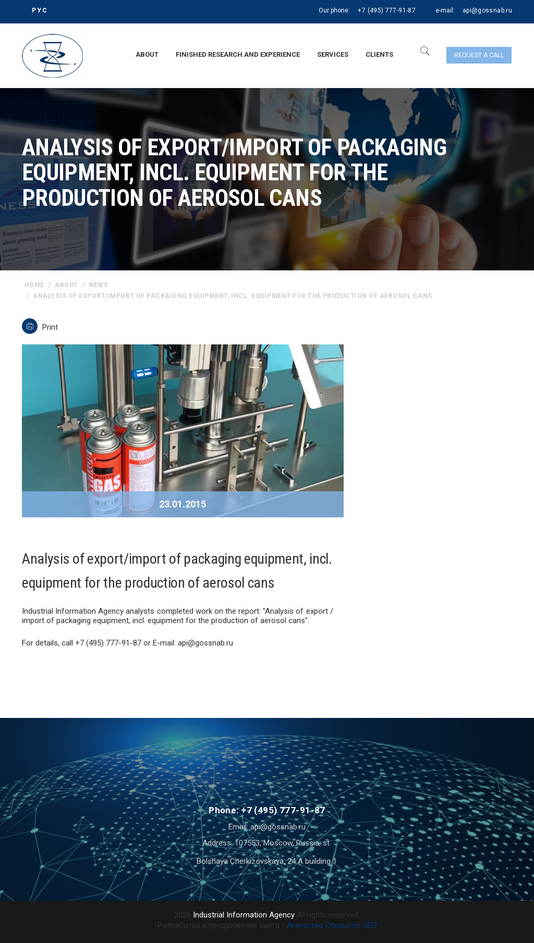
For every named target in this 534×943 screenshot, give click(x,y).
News (98, 285)
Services (332, 54)
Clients (379, 54)
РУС (40, 10)
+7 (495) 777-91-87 (386, 10)
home (34, 285)
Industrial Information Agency (244, 915)
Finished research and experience (238, 54)
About (147, 54)
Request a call (479, 55)
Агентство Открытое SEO (332, 925)
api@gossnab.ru (487, 10)
